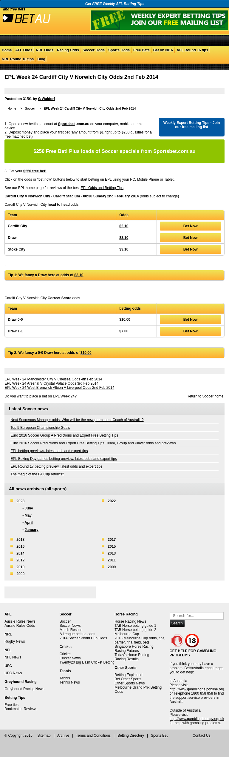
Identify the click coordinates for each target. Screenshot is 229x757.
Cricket (65, 654)
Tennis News (70, 682)
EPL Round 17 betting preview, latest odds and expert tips (56, 466)
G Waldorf (46, 99)
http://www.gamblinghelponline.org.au (199, 689)
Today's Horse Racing (131, 655)
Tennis (65, 678)
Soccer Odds (94, 50)
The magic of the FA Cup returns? (37, 474)
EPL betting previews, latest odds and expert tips (49, 451)
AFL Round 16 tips (192, 50)
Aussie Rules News (19, 621)
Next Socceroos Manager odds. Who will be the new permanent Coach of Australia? (76, 420)
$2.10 (123, 226)
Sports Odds (119, 50)
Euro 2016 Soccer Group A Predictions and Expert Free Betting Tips (64, 435)
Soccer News (70, 626)
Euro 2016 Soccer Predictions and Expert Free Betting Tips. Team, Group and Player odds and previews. (93, 443)
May (28, 515)
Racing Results (126, 659)
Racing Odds (68, 50)
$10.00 (124, 319)
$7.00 (123, 331)
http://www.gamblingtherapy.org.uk (197, 719)
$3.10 (123, 238)
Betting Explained (128, 675)
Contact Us (201, 735)
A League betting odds (77, 634)
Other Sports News (129, 683)
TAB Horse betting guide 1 (135, 626)
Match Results (71, 630)
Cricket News (70, 658)
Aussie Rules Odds (19, 626)
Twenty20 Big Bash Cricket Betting (87, 662)
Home (7, 50)
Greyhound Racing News (24, 689)
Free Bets (141, 50)
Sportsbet (66, 124)
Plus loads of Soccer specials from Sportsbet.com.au (114, 151)
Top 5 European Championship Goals (40, 428)
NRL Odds (44, 50)
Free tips (11, 705)
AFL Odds (23, 50)
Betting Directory (130, 735)
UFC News (13, 673)
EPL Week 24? (64, 396)
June (29, 508)
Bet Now (190, 226)
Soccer (30, 108)
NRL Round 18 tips (18, 59)
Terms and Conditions (93, 735)
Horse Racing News (130, 621)
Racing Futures (126, 651)
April (28, 522)
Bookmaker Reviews (20, 709)
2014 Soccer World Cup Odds (83, 638)
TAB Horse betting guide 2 (135, 630)
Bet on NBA (163, 50)
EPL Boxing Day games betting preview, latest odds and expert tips (63, 459)
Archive (63, 735)
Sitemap (44, 735)
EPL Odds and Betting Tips (102, 188)
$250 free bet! (34, 171)
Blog (41, 59)
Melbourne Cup (126, 634)
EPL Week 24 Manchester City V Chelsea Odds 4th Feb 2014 (53, 379)
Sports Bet (159, 735)
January (31, 530)
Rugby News (14, 641)
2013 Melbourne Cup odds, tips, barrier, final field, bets (139, 640)
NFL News (12, 657)
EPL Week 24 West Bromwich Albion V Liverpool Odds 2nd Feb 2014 (59, 388)
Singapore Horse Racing (134, 646)
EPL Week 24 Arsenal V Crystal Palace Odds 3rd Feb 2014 (51, 383)
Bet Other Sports (127, 679)
